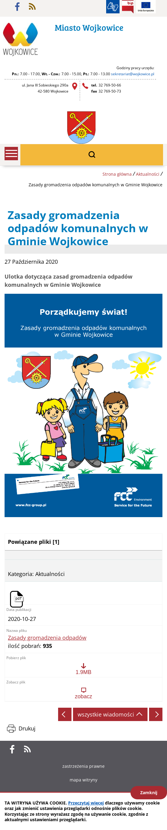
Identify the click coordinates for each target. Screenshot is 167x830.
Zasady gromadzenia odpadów (47, 638)
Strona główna (117, 174)
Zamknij (148, 792)
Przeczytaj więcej (86, 803)
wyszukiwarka (91, 154)
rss (32, 6)
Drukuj (27, 728)
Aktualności (147, 174)
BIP (127, 6)
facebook (17, 6)
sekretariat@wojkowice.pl (132, 73)
